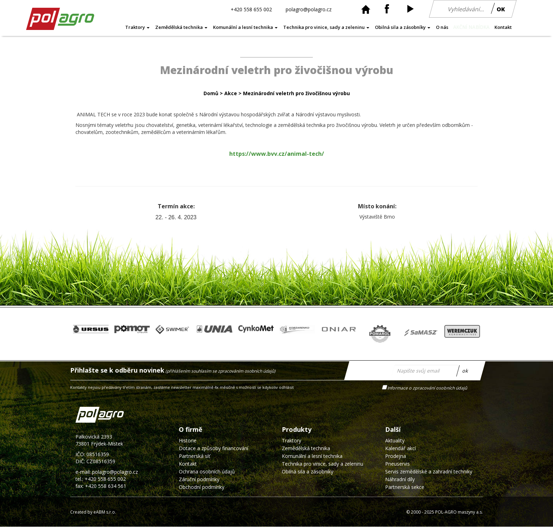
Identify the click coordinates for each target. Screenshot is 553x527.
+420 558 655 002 (251, 9)
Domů (210, 93)
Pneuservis (397, 463)
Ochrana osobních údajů (207, 471)
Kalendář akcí (400, 448)
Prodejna (395, 456)
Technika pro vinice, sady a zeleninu (326, 27)
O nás (442, 27)
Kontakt (503, 27)
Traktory (137, 27)
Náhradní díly (400, 479)
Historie (187, 440)
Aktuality (395, 440)
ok (465, 370)
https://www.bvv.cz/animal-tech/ (276, 154)
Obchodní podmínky (201, 487)
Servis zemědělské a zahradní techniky (428, 471)
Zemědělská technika (181, 27)
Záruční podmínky (199, 479)
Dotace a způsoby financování (213, 448)
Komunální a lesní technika (245, 27)
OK (501, 9)
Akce (230, 93)
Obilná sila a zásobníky (402, 27)
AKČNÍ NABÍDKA (471, 27)
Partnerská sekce (404, 487)
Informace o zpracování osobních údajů (427, 388)
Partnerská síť (194, 456)
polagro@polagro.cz (309, 9)
